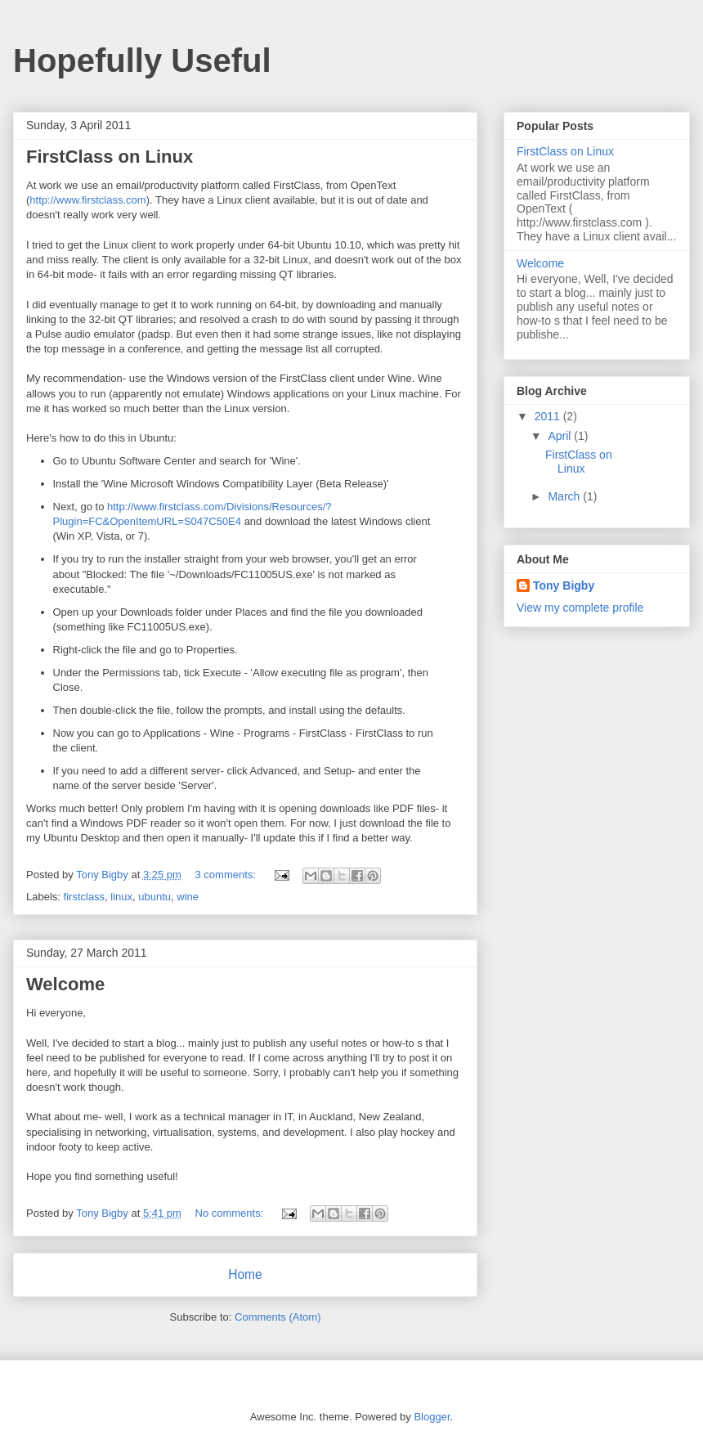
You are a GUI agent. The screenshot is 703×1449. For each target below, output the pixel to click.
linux (121, 896)
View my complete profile (580, 607)
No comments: (230, 1213)
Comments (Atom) (277, 1317)
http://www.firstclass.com (87, 200)
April (561, 435)
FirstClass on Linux (109, 156)
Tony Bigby (563, 585)
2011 (549, 416)
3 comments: (227, 874)
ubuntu (154, 896)
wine (188, 896)
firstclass (84, 896)
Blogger (432, 1417)
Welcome (65, 984)
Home (245, 1274)
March (565, 496)
